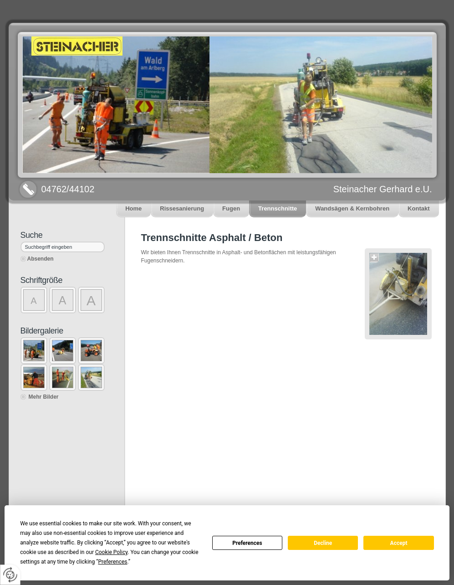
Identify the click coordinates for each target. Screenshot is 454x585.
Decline (323, 543)
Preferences (247, 543)
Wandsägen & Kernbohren (352, 208)
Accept (399, 543)
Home (133, 208)
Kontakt (418, 208)
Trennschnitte (277, 208)
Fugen (231, 208)
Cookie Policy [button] (111, 552)
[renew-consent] (10, 574)
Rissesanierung (182, 208)
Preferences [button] (112, 562)
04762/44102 (68, 189)
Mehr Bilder (44, 397)
